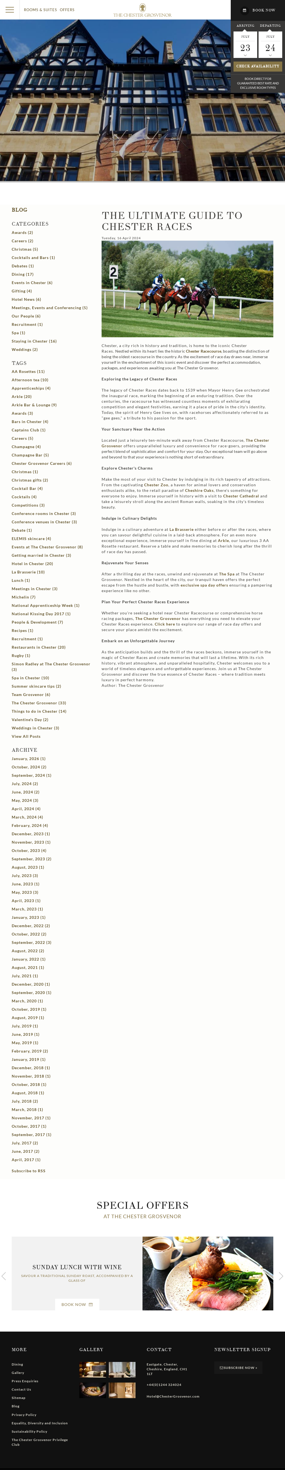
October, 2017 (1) (29, 1126)
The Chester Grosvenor (157, 618)
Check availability (257, 66)
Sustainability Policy (29, 1431)
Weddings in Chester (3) (35, 728)
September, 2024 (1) (31, 775)
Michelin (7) (24, 597)
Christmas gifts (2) (30, 480)
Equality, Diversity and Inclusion (40, 1423)
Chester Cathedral (241, 496)
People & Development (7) (37, 622)
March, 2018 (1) (27, 1109)
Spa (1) (18, 332)
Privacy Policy (24, 1415)
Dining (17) (23, 274)
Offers (67, 10)
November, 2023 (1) (31, 842)
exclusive (204, 585)
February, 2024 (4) (30, 825)
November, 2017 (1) (31, 1117)
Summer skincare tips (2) (36, 686)
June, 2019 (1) (26, 1034)
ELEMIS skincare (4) (31, 538)
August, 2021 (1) (28, 967)
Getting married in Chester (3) (41, 555)
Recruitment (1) (27, 324)
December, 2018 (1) (31, 1067)
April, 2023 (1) (26, 900)
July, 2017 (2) (25, 1143)
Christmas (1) (25, 471)
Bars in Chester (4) (30, 421)
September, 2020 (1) (31, 992)
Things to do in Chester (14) (39, 711)
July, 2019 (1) (25, 1026)
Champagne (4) (26, 446)
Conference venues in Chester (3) (44, 521)
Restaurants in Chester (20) (39, 647)
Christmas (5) (25, 249)
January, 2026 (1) (29, 758)
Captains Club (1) (29, 430)
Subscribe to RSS (29, 1170)
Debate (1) (22, 530)
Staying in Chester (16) (34, 341)
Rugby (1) (21, 655)
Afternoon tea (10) (30, 379)
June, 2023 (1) (26, 883)
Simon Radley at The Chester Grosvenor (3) (51, 666)
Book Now (77, 1304)
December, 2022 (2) (31, 925)
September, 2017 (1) (31, 1134)
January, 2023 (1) (29, 917)
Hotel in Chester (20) (32, 563)
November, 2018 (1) (31, 1076)
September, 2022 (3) (31, 942)
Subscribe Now (238, 1368)
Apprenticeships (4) (31, 388)
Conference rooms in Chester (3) (44, 513)
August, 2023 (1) (28, 867)
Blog (19, 210)
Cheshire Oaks (199, 490)
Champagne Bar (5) (30, 455)
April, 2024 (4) (26, 808)
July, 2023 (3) (25, 875)
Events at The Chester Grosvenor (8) (47, 546)
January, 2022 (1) (29, 959)
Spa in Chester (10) (30, 677)
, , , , (167, 1369)
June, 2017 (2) (26, 1151)
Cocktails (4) (24, 496)
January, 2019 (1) (29, 1059)
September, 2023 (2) (31, 858)
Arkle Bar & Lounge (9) (34, 404)
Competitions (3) (28, 505)
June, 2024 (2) (26, 792)
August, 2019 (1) (28, 1017)
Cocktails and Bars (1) (33, 257)
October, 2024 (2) (29, 767)
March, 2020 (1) (27, 1000)
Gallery (18, 1373)
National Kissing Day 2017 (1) (41, 613)
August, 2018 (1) (28, 1092)
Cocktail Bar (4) (27, 488)
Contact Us (21, 1389)
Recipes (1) (22, 630)
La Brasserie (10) (28, 572)
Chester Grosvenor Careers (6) (42, 463)
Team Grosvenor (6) (31, 694)
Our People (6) (26, 316)
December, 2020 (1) (31, 984)
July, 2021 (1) (25, 975)
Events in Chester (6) (32, 282)
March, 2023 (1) (27, 909)
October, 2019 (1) (29, 1009)
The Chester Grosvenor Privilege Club (40, 1442)
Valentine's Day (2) (30, 719)
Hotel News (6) (26, 299)
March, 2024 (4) (27, 817)
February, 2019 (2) (30, 1051)
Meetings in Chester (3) (35, 588)
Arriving (245, 26)
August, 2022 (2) (28, 950)
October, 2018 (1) (29, 1084)
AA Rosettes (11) (28, 371)
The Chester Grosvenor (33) (39, 702)
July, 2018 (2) (25, 1101)
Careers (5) (22, 438)
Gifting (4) (22, 291)
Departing (270, 26)
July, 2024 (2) (25, 783)
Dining (17, 1364)
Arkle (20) (22, 396)
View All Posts (26, 736)
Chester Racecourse (203, 351)
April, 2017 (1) (26, 1159)
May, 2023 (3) (25, 892)
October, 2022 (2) (29, 934)
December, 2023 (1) (31, 833)
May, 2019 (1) (25, 1042)
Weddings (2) (25, 349)
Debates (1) (23, 265)
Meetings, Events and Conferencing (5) (50, 307)
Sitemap (19, 1398)
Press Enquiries (25, 1381)
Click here (165, 624)
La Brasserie (181, 529)
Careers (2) (22, 240)
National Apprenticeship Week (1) (46, 605)
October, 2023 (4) (29, 850)
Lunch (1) (21, 580)
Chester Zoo (156, 484)
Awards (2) (22, 232)
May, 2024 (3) (25, 800)
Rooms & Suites (40, 10)
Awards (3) (22, 413)
